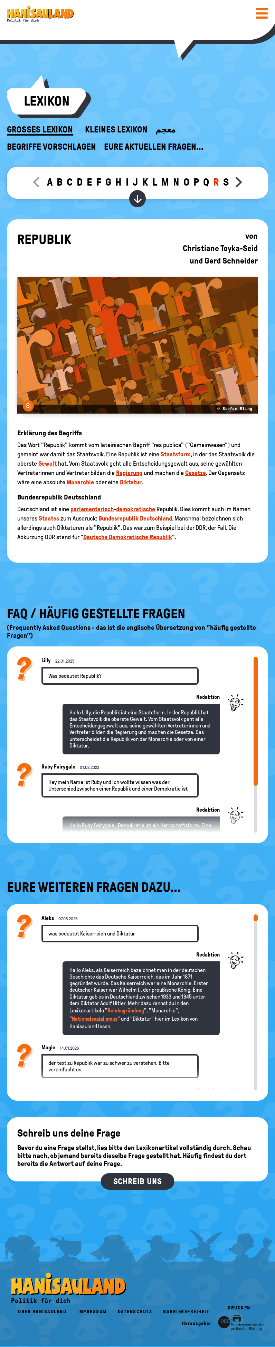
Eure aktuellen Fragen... (153, 146)
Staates (49, 518)
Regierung (129, 472)
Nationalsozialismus (94, 1019)
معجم (165, 129)
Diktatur (131, 482)
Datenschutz (135, 1311)
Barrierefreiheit (186, 1311)
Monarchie (80, 482)
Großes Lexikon (40, 129)
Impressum (92, 1311)
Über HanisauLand (42, 1311)
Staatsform (176, 454)
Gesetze (195, 472)
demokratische (135, 509)
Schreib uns (137, 1181)
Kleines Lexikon (116, 129)
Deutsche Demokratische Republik (127, 537)
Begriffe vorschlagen (51, 146)
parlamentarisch (92, 509)
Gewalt (47, 463)
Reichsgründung (125, 1010)
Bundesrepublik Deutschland (135, 518)
